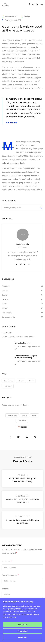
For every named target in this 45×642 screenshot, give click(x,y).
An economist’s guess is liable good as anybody (22, 521)
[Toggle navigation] (42, 4)
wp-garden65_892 (14, 20)
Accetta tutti (22, 624)
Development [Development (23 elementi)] (8, 381)
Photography (7, 313)
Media (4, 304)
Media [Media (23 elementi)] (31, 381)
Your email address (10, 575)
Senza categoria (8, 317)
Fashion (5, 299)
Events (24, 415)
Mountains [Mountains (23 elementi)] (7, 386)
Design (27, 16)
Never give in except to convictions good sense (22, 500)
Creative (5, 291)
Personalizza (22, 631)
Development (12, 415)
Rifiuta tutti (22, 637)
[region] (22, 620)
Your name (7, 561)
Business (5, 286)
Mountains (22, 421)
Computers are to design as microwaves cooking (22, 480)
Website (5, 589)
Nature (4, 308)
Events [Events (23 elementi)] (21, 381)
